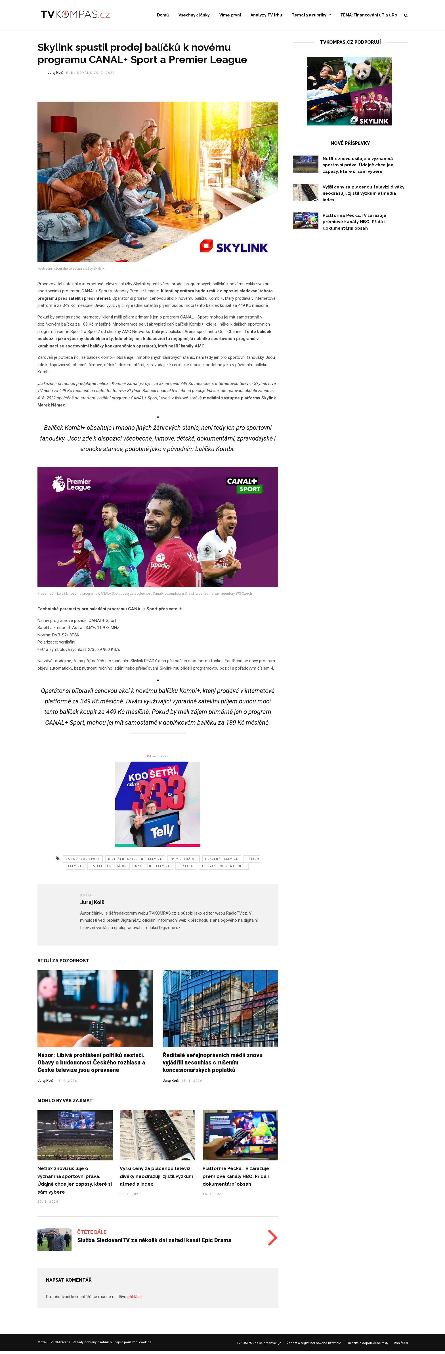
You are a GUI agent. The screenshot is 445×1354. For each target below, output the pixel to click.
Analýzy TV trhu (266, 15)
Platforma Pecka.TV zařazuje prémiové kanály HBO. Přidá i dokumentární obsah (236, 1179)
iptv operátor (184, 862)
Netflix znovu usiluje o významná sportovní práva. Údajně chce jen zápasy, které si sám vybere (358, 169)
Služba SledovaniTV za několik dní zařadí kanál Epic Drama (154, 1243)
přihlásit (134, 1300)
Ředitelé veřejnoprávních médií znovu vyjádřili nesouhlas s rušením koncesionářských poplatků (213, 1066)
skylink (186, 869)
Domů (163, 15)
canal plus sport (83, 862)
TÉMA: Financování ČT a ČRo (368, 15)
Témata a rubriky (309, 15)
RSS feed (401, 1347)
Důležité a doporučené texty (367, 1347)
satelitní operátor (109, 869)
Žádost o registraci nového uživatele (314, 1347)
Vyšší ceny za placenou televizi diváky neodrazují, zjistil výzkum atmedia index (156, 1179)
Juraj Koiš (45, 1084)
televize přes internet (223, 869)
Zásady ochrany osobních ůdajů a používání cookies (112, 1346)
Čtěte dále (91, 1236)
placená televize (221, 862)
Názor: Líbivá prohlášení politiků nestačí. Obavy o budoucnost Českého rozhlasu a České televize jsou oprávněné (91, 1066)
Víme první (230, 15)
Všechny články (194, 15)
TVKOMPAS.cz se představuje (259, 1347)
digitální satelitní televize (135, 862)
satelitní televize (152, 869)
